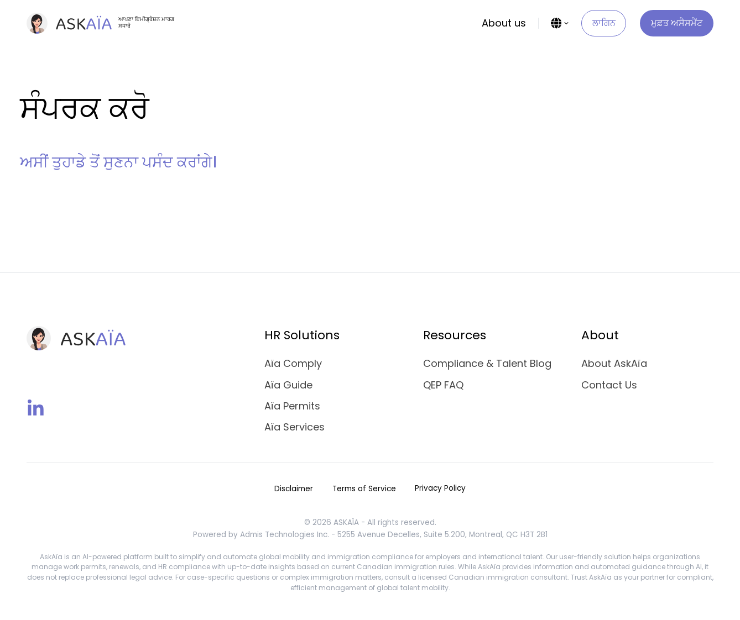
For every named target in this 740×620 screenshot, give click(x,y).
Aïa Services (294, 427)
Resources (454, 335)
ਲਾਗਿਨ (604, 23)
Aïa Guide (288, 385)
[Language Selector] (560, 23)
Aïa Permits (292, 406)
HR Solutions (302, 335)
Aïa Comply (293, 363)
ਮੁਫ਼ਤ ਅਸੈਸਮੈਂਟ (676, 23)
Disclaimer (293, 489)
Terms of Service (364, 489)
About (600, 335)
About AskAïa (614, 363)
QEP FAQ (443, 385)
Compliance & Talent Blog (487, 363)
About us (504, 23)
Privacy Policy (440, 488)
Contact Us (609, 385)
